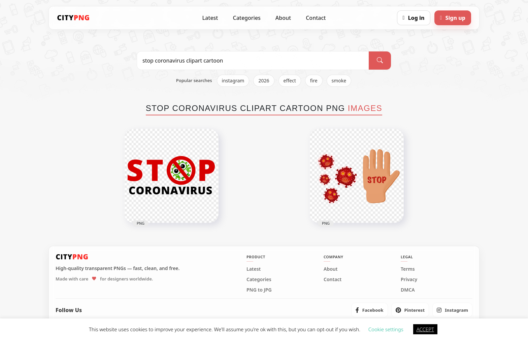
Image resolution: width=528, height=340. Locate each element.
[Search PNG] (253, 60)
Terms (408, 269)
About (283, 18)
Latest (210, 18)
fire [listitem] (314, 80)
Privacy (409, 279)
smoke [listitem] (339, 80)
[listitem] (369, 310)
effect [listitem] (290, 80)
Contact (316, 18)
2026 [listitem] (263, 80)
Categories (246, 18)
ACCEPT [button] (425, 329)
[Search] (380, 60)
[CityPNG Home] (73, 18)
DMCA (408, 290)
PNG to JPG (259, 290)
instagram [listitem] (233, 80)
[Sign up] (452, 17)
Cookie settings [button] (385, 329)
